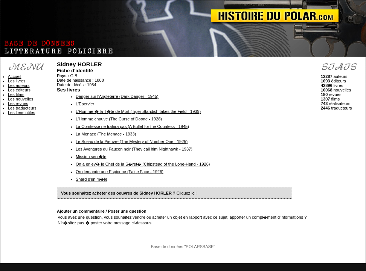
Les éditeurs (19, 90)
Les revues (18, 103)
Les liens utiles (21, 112)
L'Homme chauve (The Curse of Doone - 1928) (119, 119)
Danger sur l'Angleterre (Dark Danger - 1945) (117, 96)
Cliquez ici (186, 193)
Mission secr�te (91, 156)
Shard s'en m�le (91, 179)
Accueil (14, 76)
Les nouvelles (20, 99)
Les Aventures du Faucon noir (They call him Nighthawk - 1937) (134, 149)
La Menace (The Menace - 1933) (106, 134)
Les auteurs (18, 85)
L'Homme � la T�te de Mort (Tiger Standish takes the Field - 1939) (138, 111)
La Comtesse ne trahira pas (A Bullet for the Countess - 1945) (132, 126)
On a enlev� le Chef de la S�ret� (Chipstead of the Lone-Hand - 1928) (143, 164)
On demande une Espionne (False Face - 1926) (119, 171)
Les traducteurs (22, 108)
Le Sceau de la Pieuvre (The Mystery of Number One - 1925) (132, 141)
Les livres (16, 81)
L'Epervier (85, 104)
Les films (16, 94)
